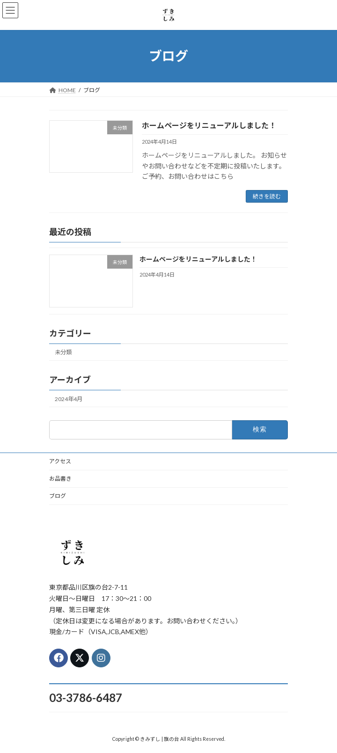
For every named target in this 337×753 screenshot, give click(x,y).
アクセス (60, 461)
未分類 (63, 352)
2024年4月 (68, 398)
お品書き (60, 478)
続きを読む (267, 196)
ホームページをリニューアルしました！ (209, 125)
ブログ (57, 495)
